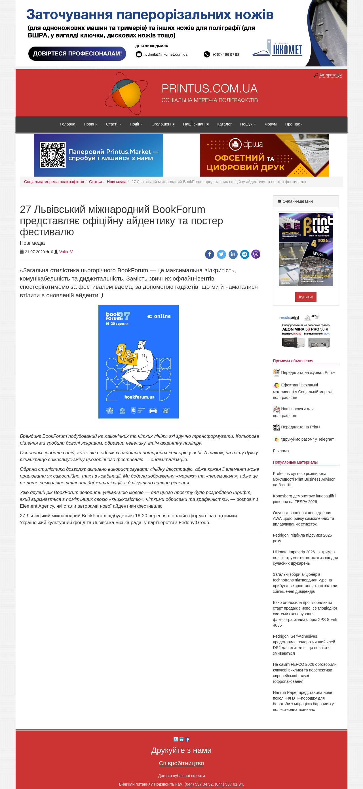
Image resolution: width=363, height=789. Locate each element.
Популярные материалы (295, 462)
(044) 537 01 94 (229, 784)
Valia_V (66, 252)
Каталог (224, 124)
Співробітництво (181, 763)
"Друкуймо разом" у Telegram (304, 439)
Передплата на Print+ (297, 427)
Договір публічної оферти (181, 775)
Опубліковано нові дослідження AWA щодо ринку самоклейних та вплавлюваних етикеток (303, 518)
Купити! (306, 297)
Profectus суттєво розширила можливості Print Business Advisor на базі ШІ (304, 479)
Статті (113, 124)
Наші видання (196, 124)
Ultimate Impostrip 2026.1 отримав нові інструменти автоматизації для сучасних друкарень (305, 558)
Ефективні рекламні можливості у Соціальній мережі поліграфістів (302, 391)
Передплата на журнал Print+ (304, 372)
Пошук (248, 124)
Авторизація (330, 75)
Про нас (294, 124)
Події (136, 124)
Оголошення (162, 124)
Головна (67, 124)
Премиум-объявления (293, 361)
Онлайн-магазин (297, 201)
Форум (271, 124)
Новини (91, 124)
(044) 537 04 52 (199, 784)
